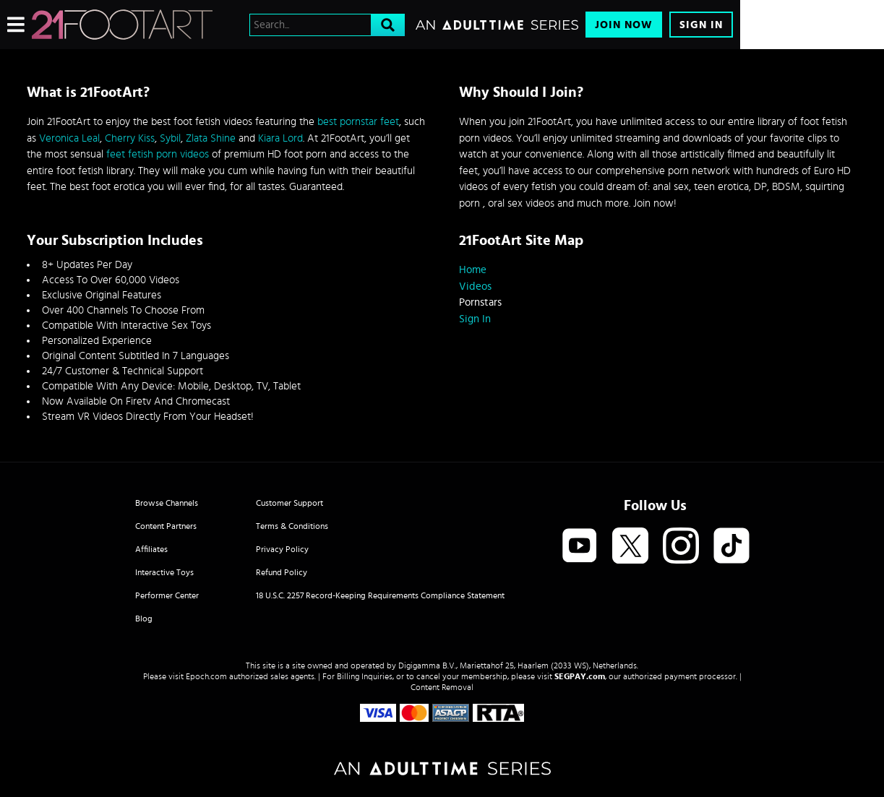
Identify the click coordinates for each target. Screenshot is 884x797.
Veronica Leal (69, 138)
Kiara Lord (280, 138)
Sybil (170, 138)
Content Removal (442, 687)
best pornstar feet (358, 121)
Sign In (701, 25)
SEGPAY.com (579, 676)
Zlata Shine (211, 138)
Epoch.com (206, 676)
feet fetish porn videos (157, 154)
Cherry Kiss (130, 138)
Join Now (624, 25)
